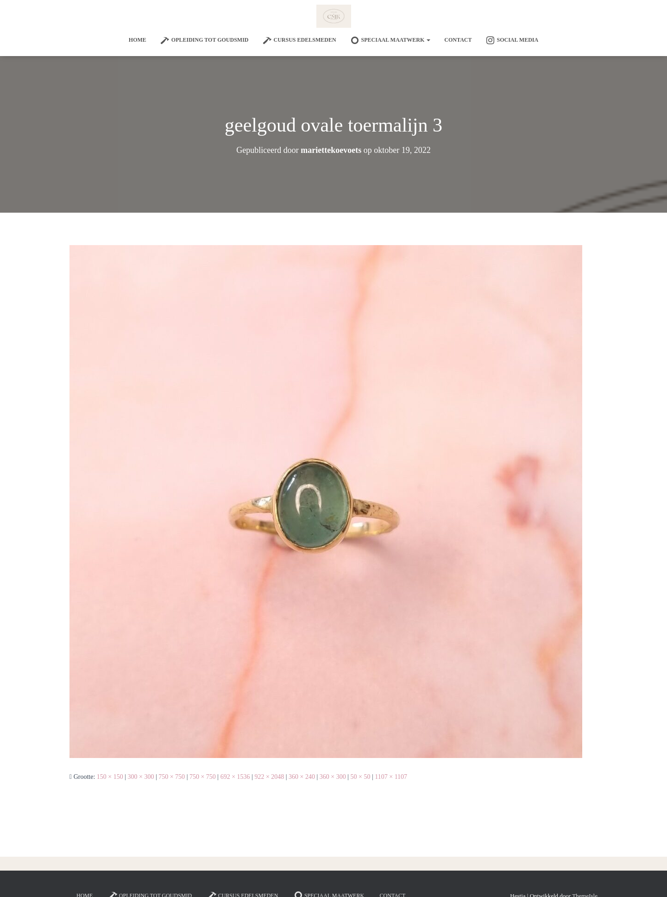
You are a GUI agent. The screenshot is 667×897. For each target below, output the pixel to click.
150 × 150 (110, 776)
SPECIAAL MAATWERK (390, 40)
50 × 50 (361, 776)
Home (137, 40)
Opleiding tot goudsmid (204, 40)
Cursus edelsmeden (299, 40)
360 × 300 (333, 776)
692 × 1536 (235, 776)
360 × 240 (302, 776)
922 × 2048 (269, 776)
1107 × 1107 (391, 776)
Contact (458, 40)
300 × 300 (141, 776)
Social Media (511, 40)
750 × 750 (171, 776)
